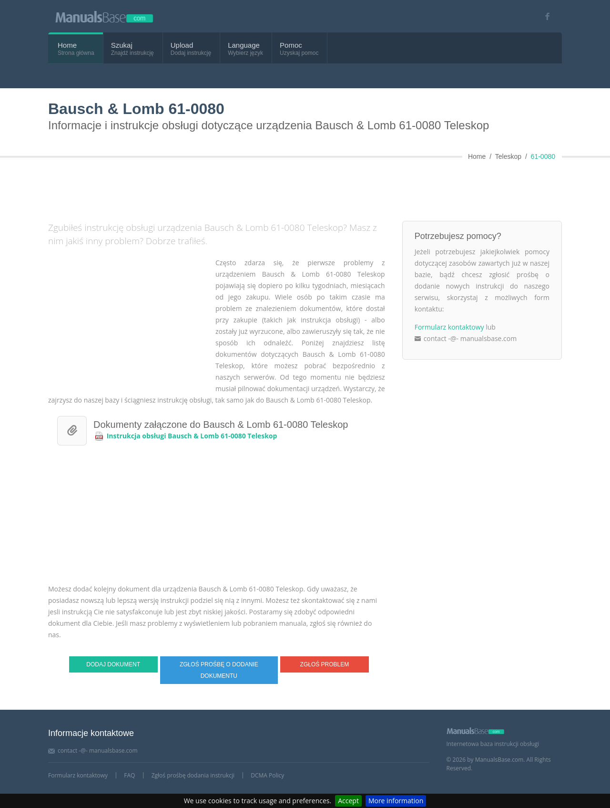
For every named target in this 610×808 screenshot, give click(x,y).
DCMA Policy (267, 775)
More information (395, 800)
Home (67, 45)
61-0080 (543, 156)
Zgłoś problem (324, 664)
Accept (348, 800)
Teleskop (508, 156)
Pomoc (291, 45)
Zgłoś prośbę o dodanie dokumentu (219, 670)
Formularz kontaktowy (449, 326)
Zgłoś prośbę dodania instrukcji (193, 775)
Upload (182, 45)
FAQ (129, 775)
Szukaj (121, 45)
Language (244, 45)
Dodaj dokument (113, 664)
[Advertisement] (279, 187)
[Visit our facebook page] (544, 16)
